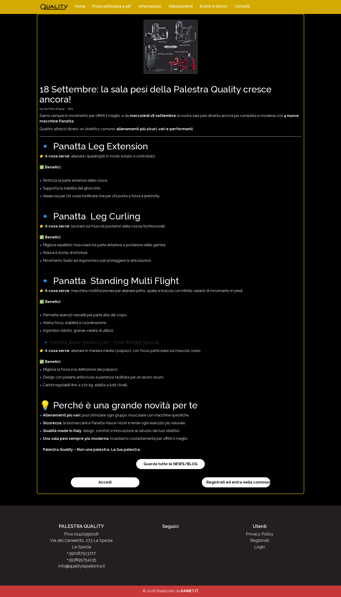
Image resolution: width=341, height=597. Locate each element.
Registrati (259, 540)
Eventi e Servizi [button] (213, 6)
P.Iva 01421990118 (81, 534)
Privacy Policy (259, 534)
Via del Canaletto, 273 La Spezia (81, 540)
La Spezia (81, 546)
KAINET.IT (189, 591)
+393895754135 (81, 559)
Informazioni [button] (150, 6)
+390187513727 (81, 553)
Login (259, 546)
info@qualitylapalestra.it (81, 566)
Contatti (242, 6)
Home (80, 6)
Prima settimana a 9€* (112, 6)
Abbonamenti (181, 6)
